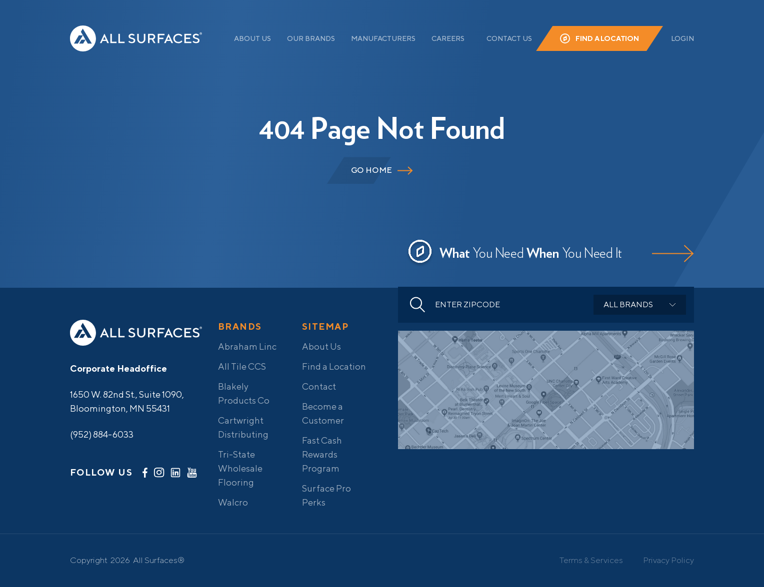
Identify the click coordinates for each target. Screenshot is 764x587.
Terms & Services (591, 560)
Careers (448, 38)
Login (682, 38)
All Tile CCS (242, 366)
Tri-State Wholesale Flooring (240, 468)
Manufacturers (383, 38)
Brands (240, 326)
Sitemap (325, 326)
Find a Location (607, 38)
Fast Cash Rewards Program (322, 454)
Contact (319, 386)
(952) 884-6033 (102, 434)
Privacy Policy (668, 560)
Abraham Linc (247, 346)
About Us (252, 38)
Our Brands (311, 38)
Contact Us (509, 38)
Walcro (233, 502)
